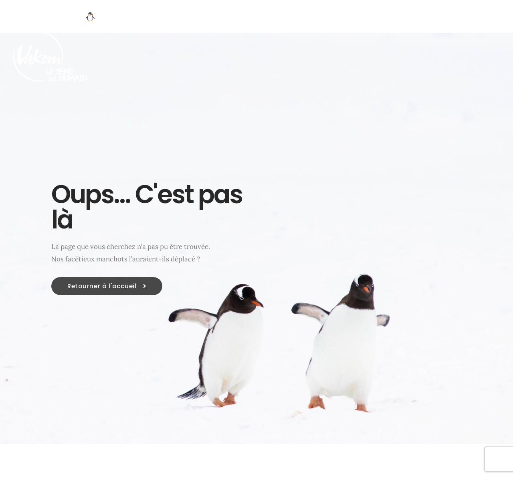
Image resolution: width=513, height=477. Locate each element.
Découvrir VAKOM (133, 17)
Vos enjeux (204, 17)
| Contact (491, 17)
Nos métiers (266, 17)
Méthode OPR (332, 17)
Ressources (397, 17)
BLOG (447, 17)
